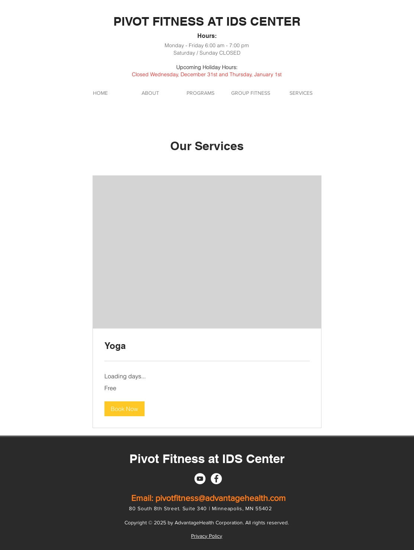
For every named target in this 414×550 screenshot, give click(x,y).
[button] (124, 408)
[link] (207, 346)
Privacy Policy (206, 536)
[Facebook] (216, 478)
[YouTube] (200, 478)
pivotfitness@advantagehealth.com (220, 498)
